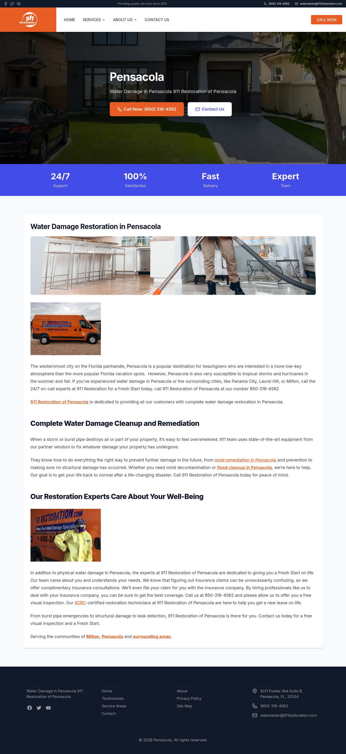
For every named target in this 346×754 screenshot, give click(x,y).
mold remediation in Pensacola (245, 460)
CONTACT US (157, 19)
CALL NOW (327, 19)
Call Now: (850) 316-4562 (146, 109)
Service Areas (114, 706)
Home (107, 691)
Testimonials (113, 698)
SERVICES (94, 19)
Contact (109, 713)
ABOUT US (125, 19)
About (182, 691)
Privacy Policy (189, 698)
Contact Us (209, 109)
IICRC (80, 602)
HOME (69, 19)
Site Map (184, 706)
